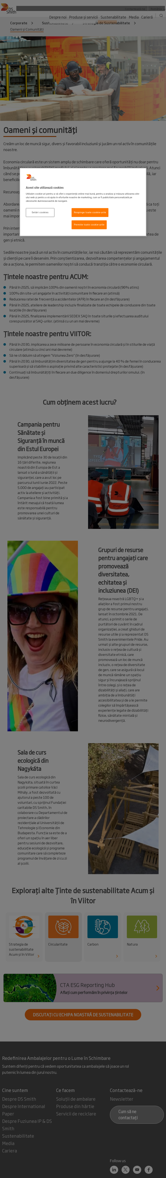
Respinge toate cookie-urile (90, 212)
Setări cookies (40, 212)
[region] (83, 202)
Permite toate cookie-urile (89, 224)
